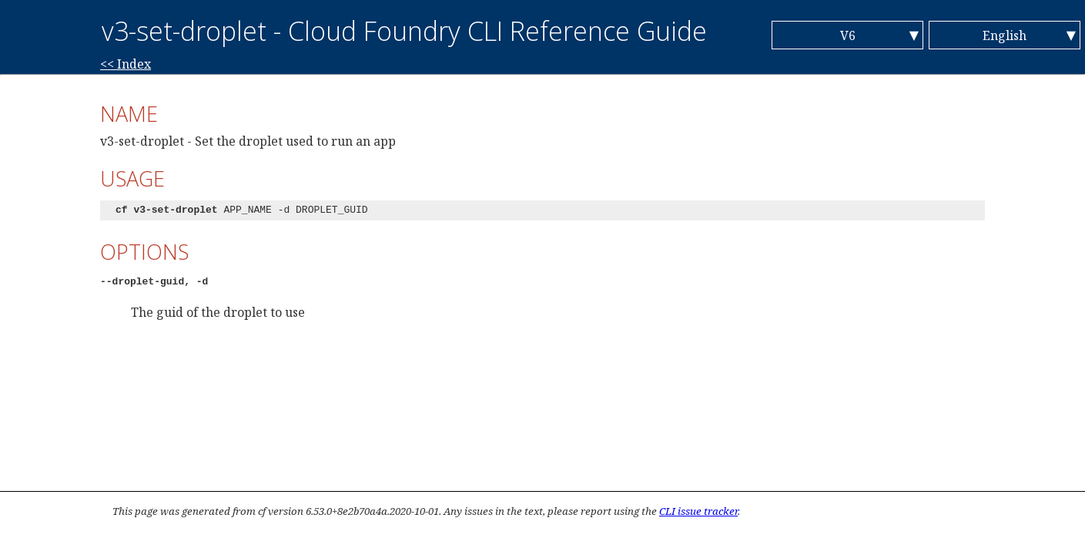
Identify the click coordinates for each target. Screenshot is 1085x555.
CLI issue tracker (698, 511)
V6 (848, 35)
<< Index (125, 64)
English (1004, 35)
